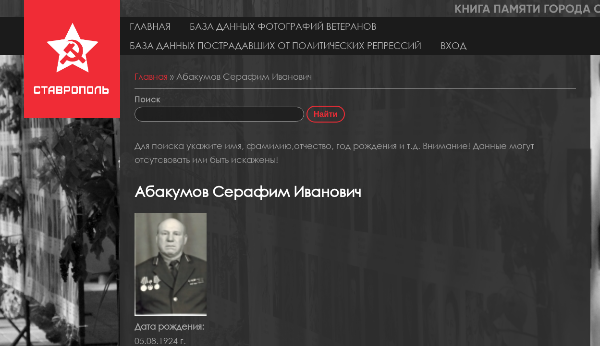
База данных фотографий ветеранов (283, 26)
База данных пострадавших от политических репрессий (275, 45)
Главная (150, 26)
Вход (453, 45)
